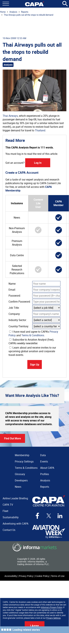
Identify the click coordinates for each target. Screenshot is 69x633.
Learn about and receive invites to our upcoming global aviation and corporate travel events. (32, 351)
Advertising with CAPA (15, 523)
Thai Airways (10, 116)
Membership (22, 455)
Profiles (44, 474)
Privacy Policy (26, 576)
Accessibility (10, 576)
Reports (24, 11)
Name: (12, 283)
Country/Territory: (19, 326)
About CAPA (47, 468)
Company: (14, 314)
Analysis (13, 11)
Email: (12, 289)
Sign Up (34, 364)
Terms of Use (57, 576)
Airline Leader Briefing (15, 498)
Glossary (20, 474)
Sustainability (11, 517)
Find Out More (12, 438)
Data (43, 455)
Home (3, 11)
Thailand (40, 130)
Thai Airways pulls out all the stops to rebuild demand (28, 14)
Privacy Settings (53, 618)
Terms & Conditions (32, 335)
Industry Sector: (18, 320)
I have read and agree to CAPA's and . (33, 333)
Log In (37, 163)
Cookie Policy (42, 576)
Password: (15, 295)
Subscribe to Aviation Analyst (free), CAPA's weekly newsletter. (31, 341)
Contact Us (9, 530)
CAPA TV (8, 504)
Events (44, 461)
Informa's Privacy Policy (51, 607)
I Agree (34, 626)
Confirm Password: (20, 301)
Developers (21, 480)
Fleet (5, 511)
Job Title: (14, 308)
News (18, 487)
